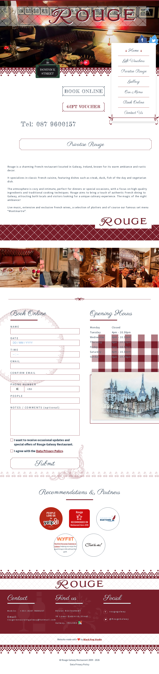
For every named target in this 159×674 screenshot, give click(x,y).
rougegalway (114, 614)
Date (14, 341)
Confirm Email (23, 375)
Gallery (134, 82)
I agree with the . (37, 454)
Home (133, 50)
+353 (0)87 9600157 (32, 614)
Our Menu (134, 92)
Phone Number (23, 387)
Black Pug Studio (92, 642)
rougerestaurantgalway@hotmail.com (31, 621)
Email (15, 364)
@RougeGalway (116, 622)
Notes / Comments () (35, 410)
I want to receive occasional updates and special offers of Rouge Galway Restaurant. (41, 445)
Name (14, 329)
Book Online (133, 102)
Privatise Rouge (133, 71)
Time (14, 352)
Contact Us (133, 113)
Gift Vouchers (134, 61)
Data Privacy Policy (79, 667)
